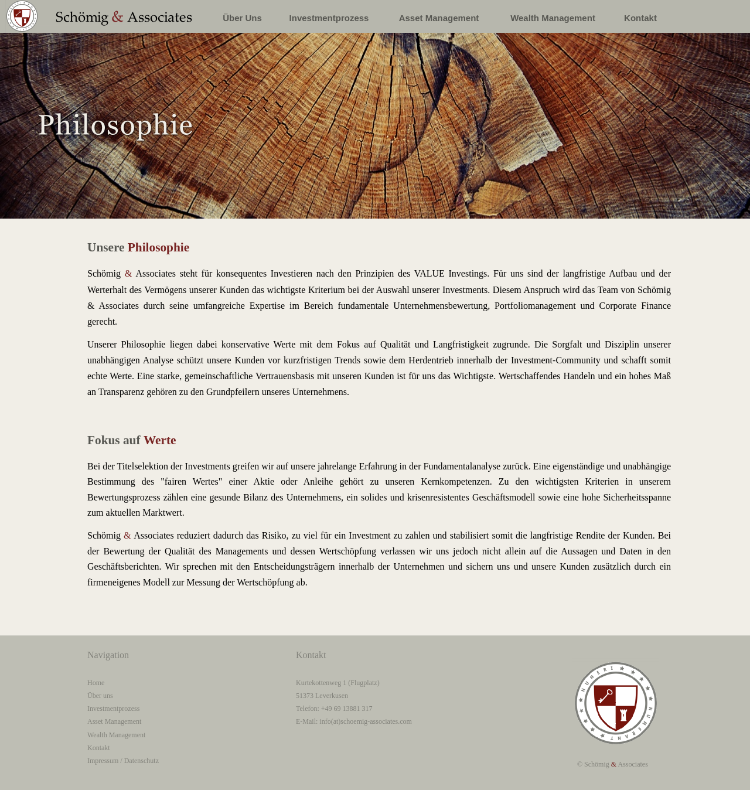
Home (95, 683)
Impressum (102, 761)
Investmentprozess (113, 708)
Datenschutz (141, 761)
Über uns (100, 696)
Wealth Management (116, 735)
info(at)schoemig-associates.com (365, 721)
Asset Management (114, 721)
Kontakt (98, 748)
